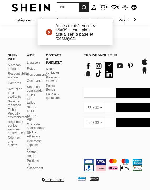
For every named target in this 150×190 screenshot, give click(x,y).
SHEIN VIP (32, 117)
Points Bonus (50, 87)
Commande (35, 81)
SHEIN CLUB (32, 109)
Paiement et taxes (53, 79)
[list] (109, 70)
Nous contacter (52, 70)
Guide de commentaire (36, 126)
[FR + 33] (94, 107)
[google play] (144, 73)
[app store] (144, 64)
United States (54, 180)
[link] (115, 7)
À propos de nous (14, 67)
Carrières (14, 83)
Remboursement (38, 75)
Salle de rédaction (14, 103)
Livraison (33, 62)
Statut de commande (34, 88)
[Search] (84, 7)
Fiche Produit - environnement (18, 113)
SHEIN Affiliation (33, 134)
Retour (31, 68)
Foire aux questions (53, 96)
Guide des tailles (31, 98)
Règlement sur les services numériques (16, 127)
